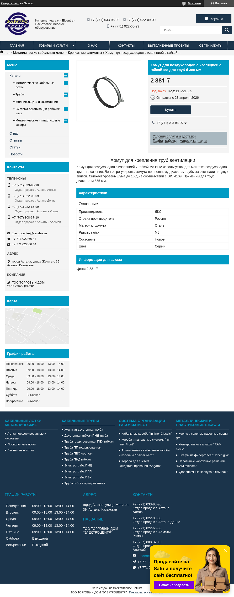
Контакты (126, 45)
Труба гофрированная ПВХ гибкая (89, 441)
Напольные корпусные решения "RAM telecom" (200, 463)
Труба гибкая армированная (84, 483)
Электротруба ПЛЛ (78, 471)
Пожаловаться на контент (146, 592)
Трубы (20, 94)
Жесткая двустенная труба (83, 429)
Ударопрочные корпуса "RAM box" (203, 472)
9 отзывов (194, 3)
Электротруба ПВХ (77, 477)
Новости (16, 154)
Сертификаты (210, 45)
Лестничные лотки (20, 450)
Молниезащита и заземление (37, 102)
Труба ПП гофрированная (82, 447)
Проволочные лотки (21, 444)
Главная (17, 45)
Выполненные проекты (168, 45)
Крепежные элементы (85, 53)
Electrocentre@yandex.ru (29, 233)
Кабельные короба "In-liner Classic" (147, 433)
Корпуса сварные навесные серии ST (202, 436)
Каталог (16, 75)
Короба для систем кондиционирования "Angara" (140, 463)
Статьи (15, 147)
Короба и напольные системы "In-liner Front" (144, 442)
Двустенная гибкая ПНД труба (86, 435)
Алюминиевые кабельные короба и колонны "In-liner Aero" (144, 453)
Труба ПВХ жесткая (78, 453)
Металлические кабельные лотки (39, 53)
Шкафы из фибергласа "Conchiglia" (204, 455)
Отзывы (16, 140)
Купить (170, 110)
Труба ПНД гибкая (77, 459)
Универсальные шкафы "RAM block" (199, 447)
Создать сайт (10, 3)
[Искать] (227, 30)
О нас (92, 45)
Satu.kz (137, 588)
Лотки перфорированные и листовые (25, 436)
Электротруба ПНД (78, 465)
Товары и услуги (53, 45)
